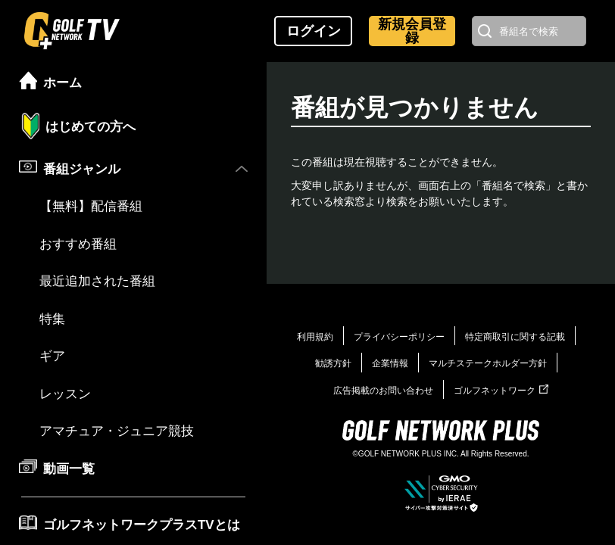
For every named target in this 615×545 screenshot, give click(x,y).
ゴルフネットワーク (501, 390)
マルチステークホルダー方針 (488, 363)
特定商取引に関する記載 (515, 337)
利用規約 (315, 337)
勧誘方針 (333, 363)
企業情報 (390, 363)
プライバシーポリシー (399, 337)
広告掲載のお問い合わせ (383, 390)
